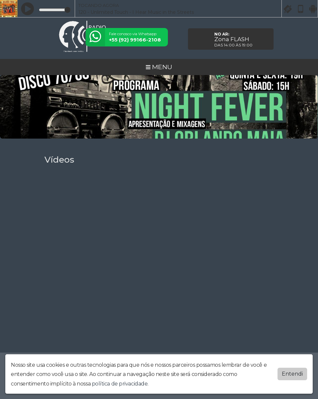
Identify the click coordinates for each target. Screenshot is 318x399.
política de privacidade (120, 384)
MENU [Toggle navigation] (159, 67)
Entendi (292, 374)
